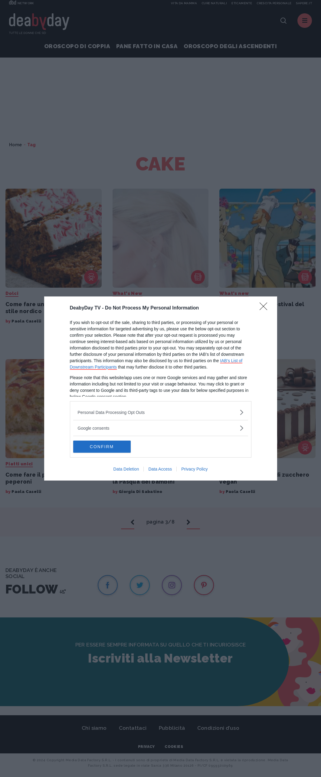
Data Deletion (126, 469)
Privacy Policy (194, 469)
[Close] (265, 308)
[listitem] (161, 412)
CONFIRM (102, 446)
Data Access (160, 469)
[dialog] (160, 388)
